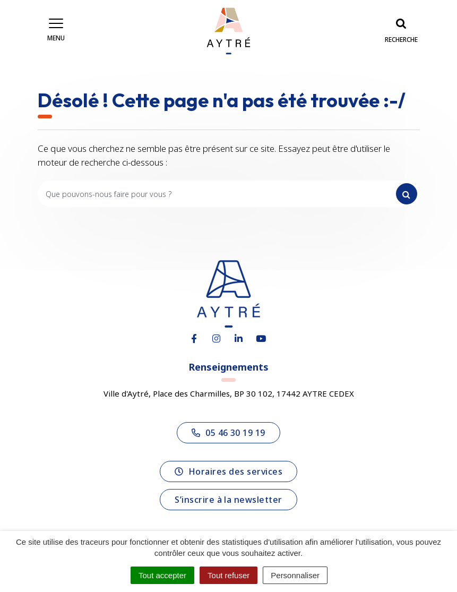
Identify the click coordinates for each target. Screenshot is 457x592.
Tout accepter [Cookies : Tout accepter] (162, 575)
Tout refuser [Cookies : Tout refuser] (228, 575)
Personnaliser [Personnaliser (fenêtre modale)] (295, 575)
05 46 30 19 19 (228, 433)
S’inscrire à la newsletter (228, 499)
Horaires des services (228, 471)
